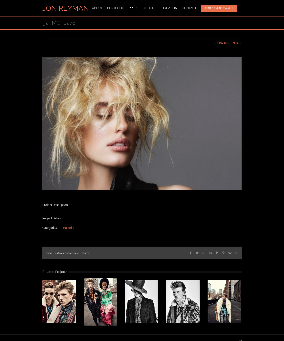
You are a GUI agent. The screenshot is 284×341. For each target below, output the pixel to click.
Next (236, 42)
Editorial (68, 227)
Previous (223, 42)
